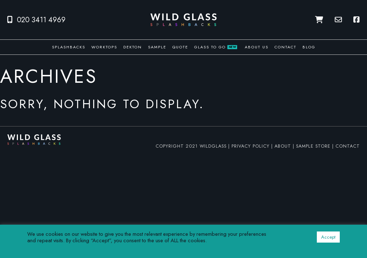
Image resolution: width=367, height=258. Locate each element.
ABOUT (283, 146)
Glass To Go (215, 47)
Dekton (132, 47)
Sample (157, 47)
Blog (308, 47)
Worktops (104, 47)
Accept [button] (328, 237)
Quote (180, 47)
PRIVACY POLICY (251, 146)
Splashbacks (68, 47)
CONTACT (347, 146)
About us (256, 47)
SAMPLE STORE (313, 146)
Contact (285, 47)
